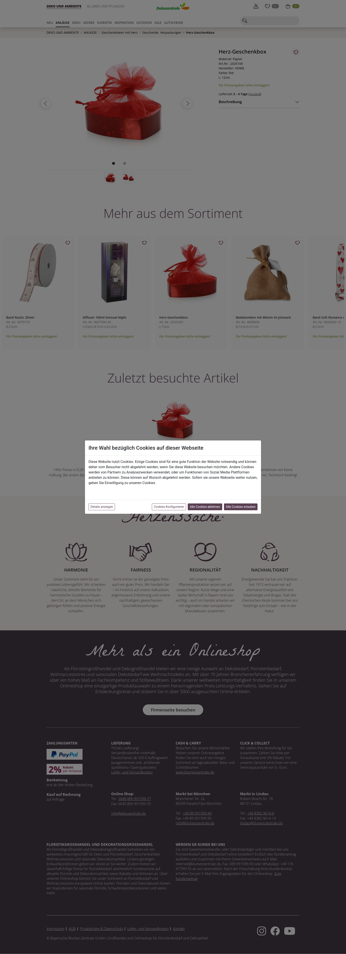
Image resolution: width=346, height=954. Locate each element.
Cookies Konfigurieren (169, 507)
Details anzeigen (101, 507)
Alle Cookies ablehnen (205, 507)
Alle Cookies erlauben (241, 507)
